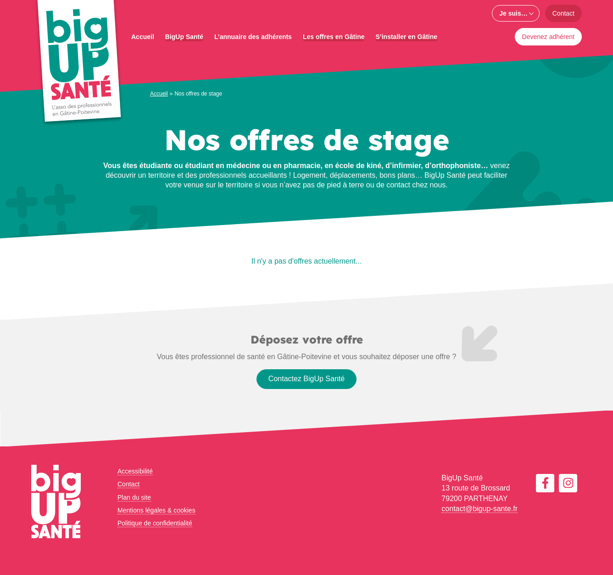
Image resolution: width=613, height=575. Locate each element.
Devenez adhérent (548, 36)
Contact (563, 13)
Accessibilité (135, 471)
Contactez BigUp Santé (306, 379)
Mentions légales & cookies (156, 510)
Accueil (159, 93)
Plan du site (134, 497)
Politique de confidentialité (154, 523)
